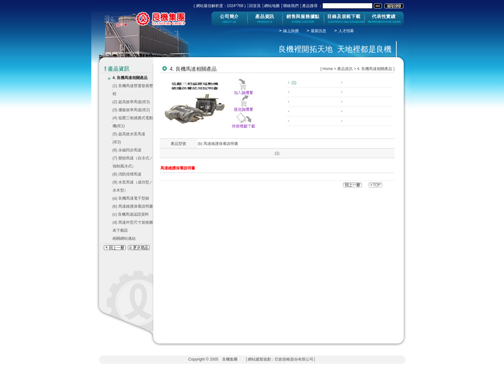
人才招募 (346, 31)
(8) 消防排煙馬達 (127, 174)
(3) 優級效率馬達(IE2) (131, 110)
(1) (293, 82)
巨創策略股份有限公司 (294, 359)
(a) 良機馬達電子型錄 (131, 198)
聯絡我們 (291, 6)
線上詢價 (291, 31)
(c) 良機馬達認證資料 (131, 214)
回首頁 (255, 6)
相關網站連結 (124, 238)
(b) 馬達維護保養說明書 (133, 206)
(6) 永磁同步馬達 (127, 150)
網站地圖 (272, 6)
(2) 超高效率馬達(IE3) (131, 102)
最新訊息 (318, 31)
